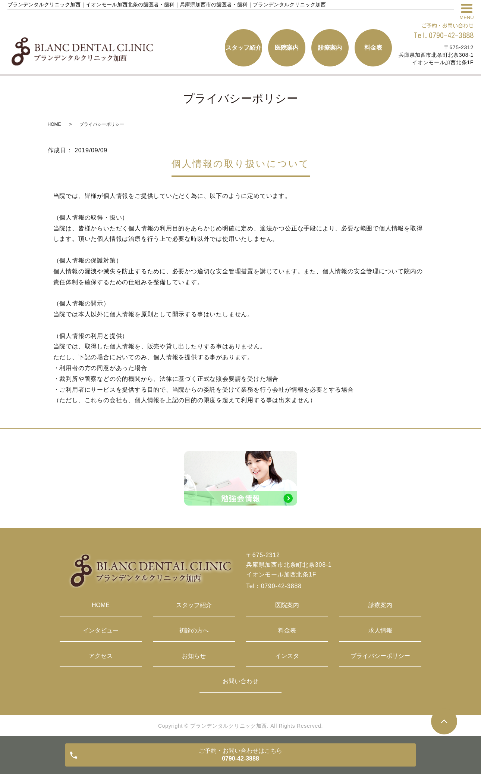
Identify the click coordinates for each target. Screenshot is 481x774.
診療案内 (380, 605)
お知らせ (194, 656)
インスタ (287, 656)
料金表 (287, 630)
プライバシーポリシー (380, 656)
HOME (54, 124)
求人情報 (380, 630)
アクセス (101, 656)
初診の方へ (194, 630)
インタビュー (101, 630)
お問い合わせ (240, 681)
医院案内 (287, 605)
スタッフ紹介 (194, 605)
